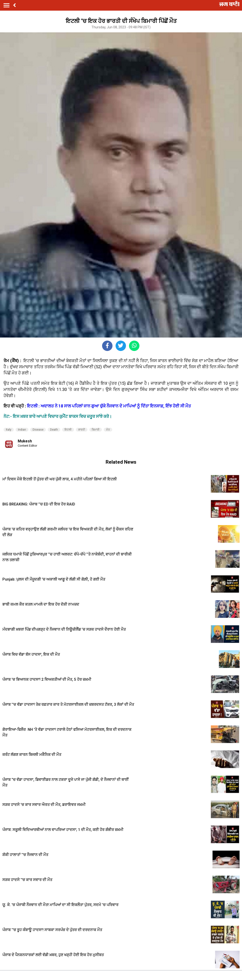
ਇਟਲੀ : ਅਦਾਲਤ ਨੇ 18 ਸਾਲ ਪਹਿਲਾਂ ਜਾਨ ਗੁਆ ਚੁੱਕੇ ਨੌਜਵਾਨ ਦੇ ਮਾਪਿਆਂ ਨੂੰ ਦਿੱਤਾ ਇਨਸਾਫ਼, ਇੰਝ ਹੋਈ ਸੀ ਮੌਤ (109, 405)
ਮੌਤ (108, 429)
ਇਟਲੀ (68, 429)
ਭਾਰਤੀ (81, 429)
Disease (38, 429)
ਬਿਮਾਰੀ (95, 429)
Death (54, 429)
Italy (8, 429)
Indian (22, 429)
